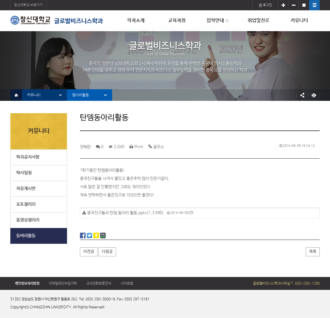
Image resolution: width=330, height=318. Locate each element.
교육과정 (177, 20)
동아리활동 (80, 95)
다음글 (107, 251)
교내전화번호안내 (98, 283)
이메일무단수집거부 (63, 283)
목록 (312, 251)
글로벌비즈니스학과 (56, 20)
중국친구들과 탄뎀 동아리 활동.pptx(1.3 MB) (125, 212)
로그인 (265, 5)
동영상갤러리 (27, 220)
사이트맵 (127, 283)
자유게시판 (26, 188)
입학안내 (215, 20)
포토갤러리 (26, 204)
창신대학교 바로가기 (28, 5)
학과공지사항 (27, 157)
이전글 (88, 251)
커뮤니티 (299, 20)
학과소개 (136, 20)
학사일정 (24, 172)
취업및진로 (258, 20)
